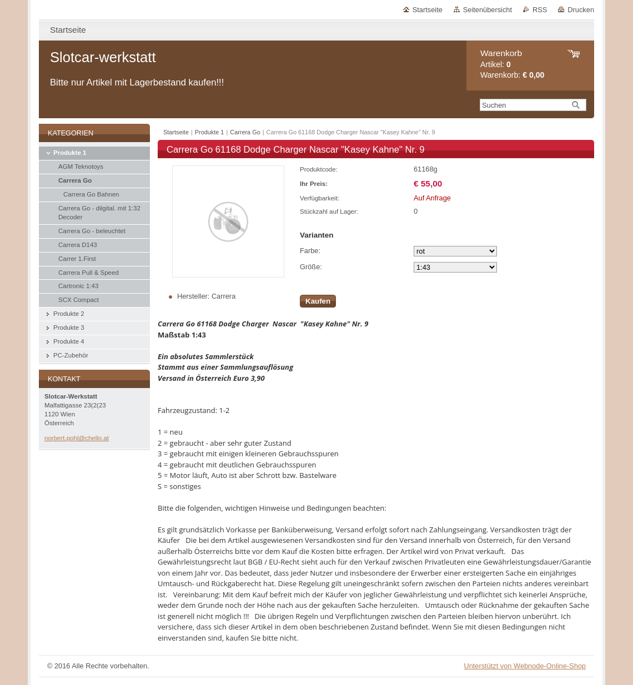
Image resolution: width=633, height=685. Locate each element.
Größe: (311, 267)
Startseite (428, 10)
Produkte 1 (209, 132)
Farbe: (310, 250)
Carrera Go (245, 132)
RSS (539, 10)
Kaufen (317, 301)
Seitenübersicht (487, 10)
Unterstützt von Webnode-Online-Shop (525, 666)
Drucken (580, 10)
